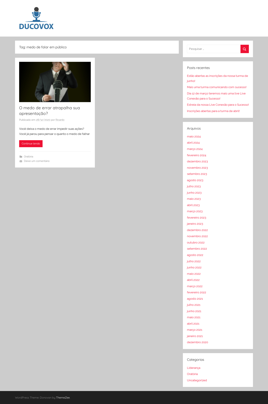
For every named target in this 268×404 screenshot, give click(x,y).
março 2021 (194, 329)
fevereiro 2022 (196, 292)
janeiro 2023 (195, 223)
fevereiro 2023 (196, 217)
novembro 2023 (197, 167)
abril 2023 (193, 205)
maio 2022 (194, 273)
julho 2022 (194, 261)
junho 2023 (194, 192)
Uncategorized (197, 380)
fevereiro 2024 (196, 155)
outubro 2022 (196, 242)
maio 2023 (194, 198)
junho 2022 (194, 267)
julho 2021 (193, 305)
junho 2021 (194, 311)
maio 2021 (193, 317)
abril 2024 (193, 142)
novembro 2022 (197, 236)
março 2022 (195, 286)
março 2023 (195, 211)
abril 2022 (193, 280)
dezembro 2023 (197, 161)
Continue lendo (31, 143)
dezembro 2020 (197, 342)
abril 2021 (193, 323)
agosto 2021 (195, 298)
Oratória (28, 156)
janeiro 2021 (195, 336)
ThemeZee (63, 397)
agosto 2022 (195, 255)
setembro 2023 (197, 174)
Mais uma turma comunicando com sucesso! (216, 87)
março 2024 (195, 149)
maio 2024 (194, 136)
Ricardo (60, 119)
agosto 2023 (195, 180)
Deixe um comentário (37, 161)
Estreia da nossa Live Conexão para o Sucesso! (218, 104)
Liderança (193, 368)
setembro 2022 (197, 248)
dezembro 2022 (197, 230)
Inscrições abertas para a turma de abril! (213, 111)
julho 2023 (194, 186)
